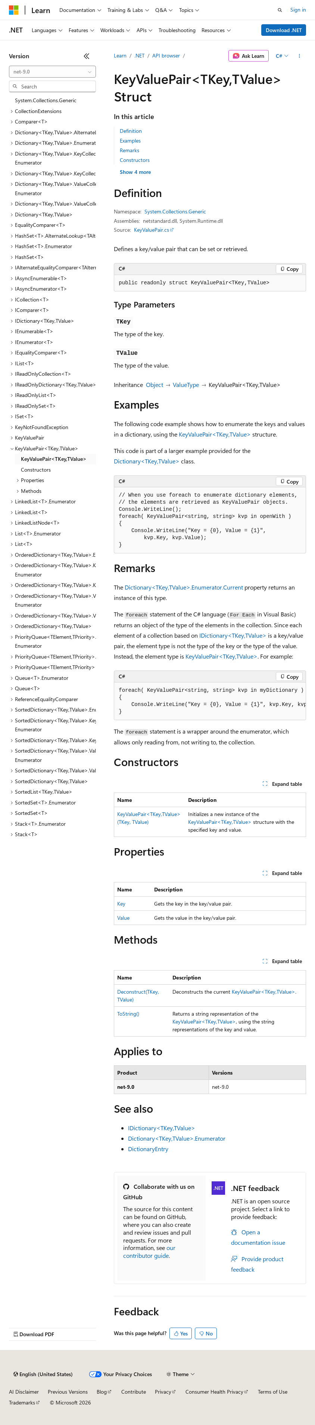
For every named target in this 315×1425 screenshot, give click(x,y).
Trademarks (22, 1402)
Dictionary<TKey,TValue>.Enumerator (176, 1138)
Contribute (133, 1391)
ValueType (186, 384)
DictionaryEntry (148, 1149)
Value (123, 917)
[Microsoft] (14, 10)
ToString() (128, 1013)
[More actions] (299, 56)
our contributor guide (149, 1251)
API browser (166, 55)
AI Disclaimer (24, 1391)
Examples (130, 140)
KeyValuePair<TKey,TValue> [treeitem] (54, 458)
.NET (139, 55)
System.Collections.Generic (175, 211)
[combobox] (52, 72)
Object (154, 384)
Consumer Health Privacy (214, 1391)
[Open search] (279, 10)
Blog (102, 1391)
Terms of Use (272, 1391)
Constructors (135, 159)
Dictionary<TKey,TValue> (147, 461)
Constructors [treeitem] (36, 469)
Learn (120, 55)
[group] (210, 701)
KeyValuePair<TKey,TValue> (215, 434)
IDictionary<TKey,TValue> (232, 635)
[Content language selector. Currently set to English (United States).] (43, 1374)
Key (121, 903)
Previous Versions (68, 1391)
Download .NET (284, 30)
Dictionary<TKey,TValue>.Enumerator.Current (184, 587)
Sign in (298, 9)
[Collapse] (86, 56)
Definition (131, 130)
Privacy (163, 1391)
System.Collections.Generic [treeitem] (46, 100)
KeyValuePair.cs (151, 229)
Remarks (129, 150)
